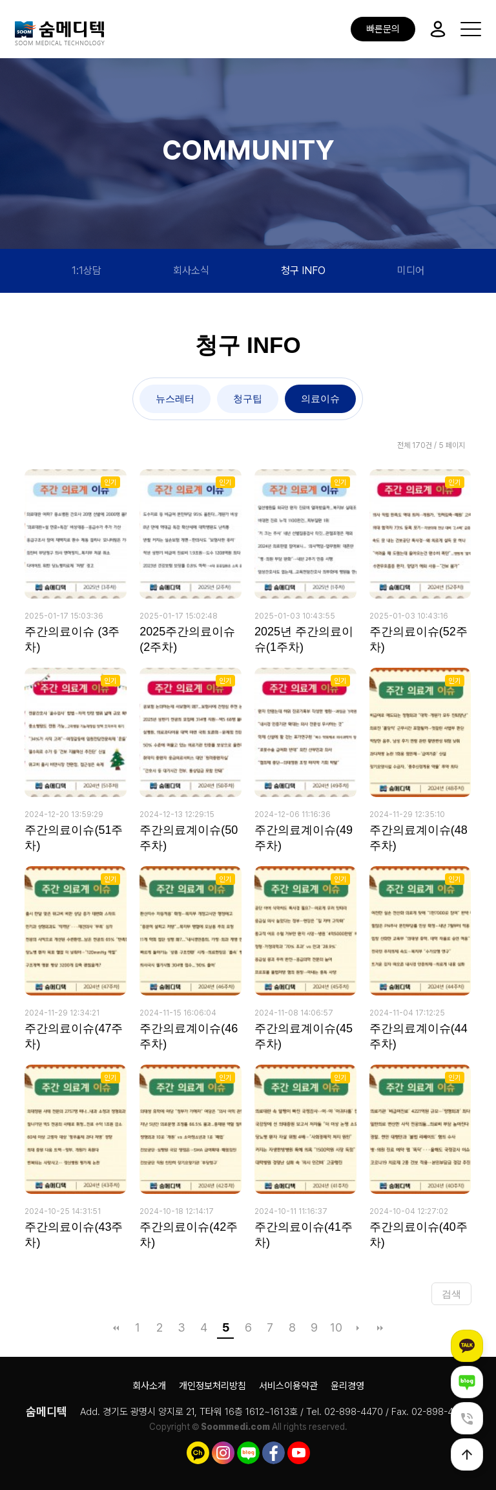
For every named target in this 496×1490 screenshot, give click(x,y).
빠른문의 (383, 29)
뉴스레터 (175, 398)
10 (336, 1327)
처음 (115, 1327)
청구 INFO (303, 270)
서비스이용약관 (288, 1386)
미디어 (410, 270)
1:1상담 (86, 270)
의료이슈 (320, 398)
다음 (357, 1327)
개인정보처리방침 (212, 1386)
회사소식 (191, 270)
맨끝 (379, 1327)
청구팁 (247, 398)
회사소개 (149, 1386)
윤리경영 (347, 1386)
